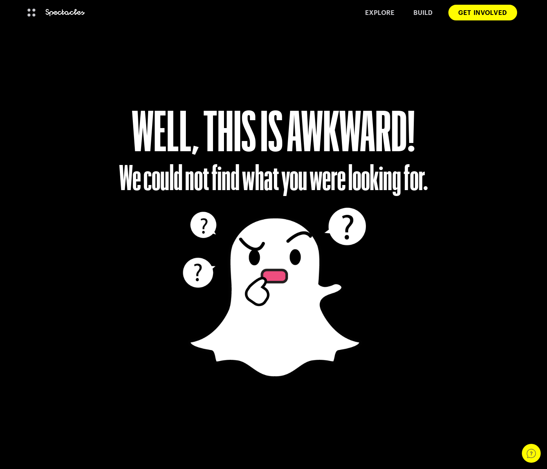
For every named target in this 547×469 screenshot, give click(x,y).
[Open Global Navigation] (31, 12)
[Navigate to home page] (65, 12)
